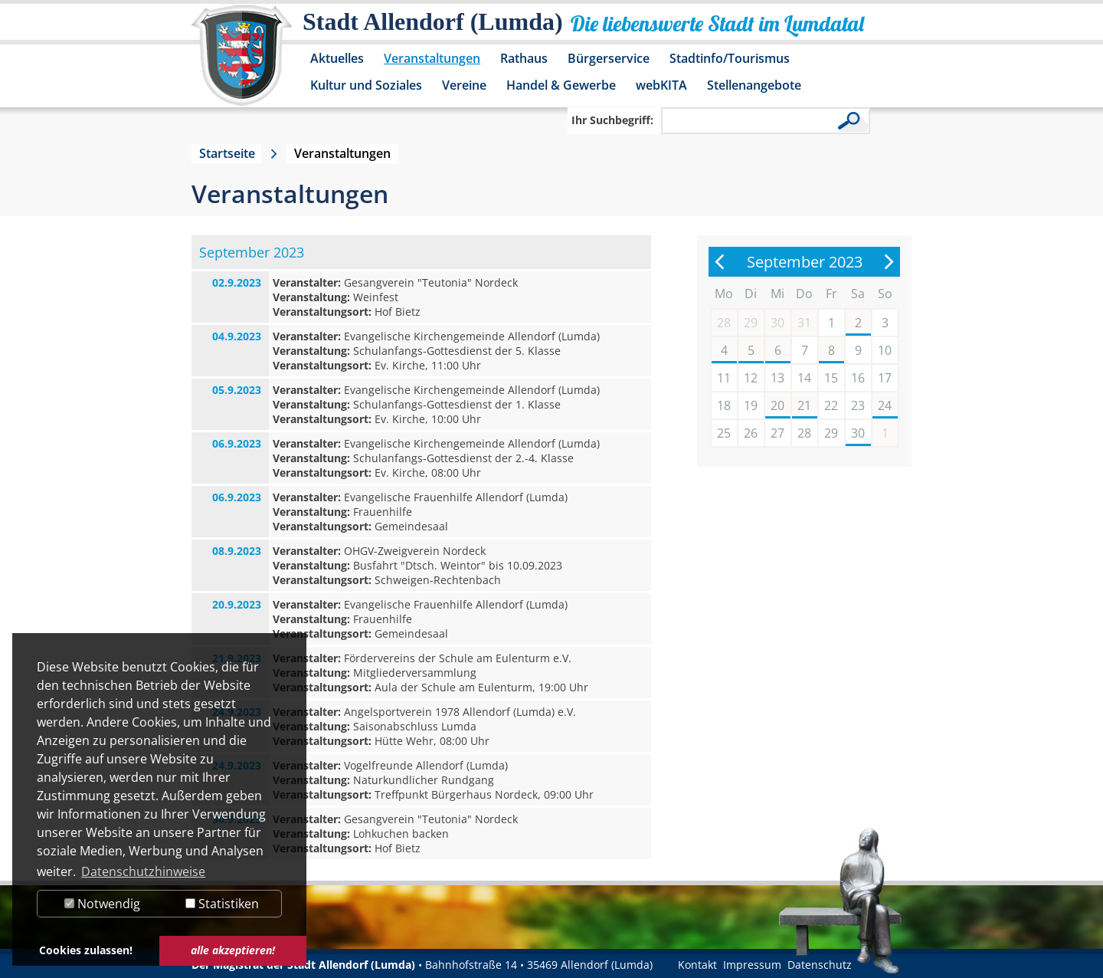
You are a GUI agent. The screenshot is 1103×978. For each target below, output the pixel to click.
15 (831, 377)
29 (831, 433)
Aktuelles (337, 58)
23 (858, 405)
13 (777, 377)
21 (804, 405)
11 (724, 377)
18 (724, 405)
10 (885, 350)
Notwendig (102, 903)
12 (751, 377)
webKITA (661, 85)
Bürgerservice (609, 58)
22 (831, 405)
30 (858, 433)
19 (751, 405)
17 (885, 377)
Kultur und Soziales (366, 85)
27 (777, 433)
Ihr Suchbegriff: (612, 120)
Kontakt (697, 964)
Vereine (464, 85)
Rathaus (524, 58)
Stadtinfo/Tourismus (729, 58)
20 (777, 405)
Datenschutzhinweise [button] (143, 871)
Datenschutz (819, 964)
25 (724, 433)
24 (885, 405)
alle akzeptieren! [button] (233, 950)
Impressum (752, 964)
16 (858, 377)
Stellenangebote (754, 85)
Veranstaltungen (432, 58)
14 (804, 377)
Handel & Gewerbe (561, 85)
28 (804, 433)
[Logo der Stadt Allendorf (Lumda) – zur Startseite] (241, 63)
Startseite (227, 153)
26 (751, 433)
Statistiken (222, 903)
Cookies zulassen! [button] (86, 950)
